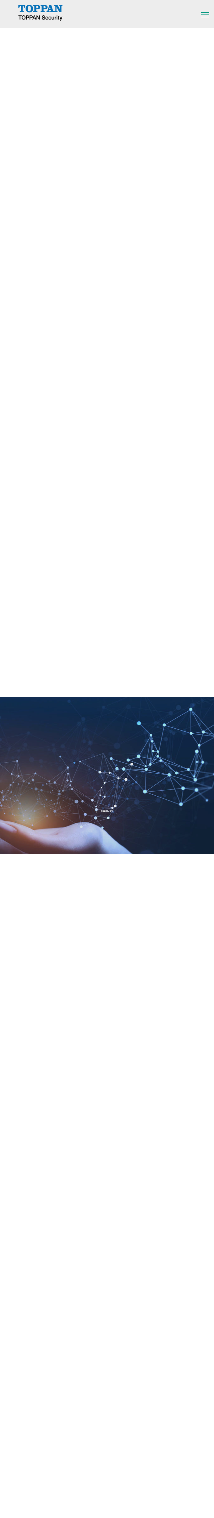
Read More (107, 810)
